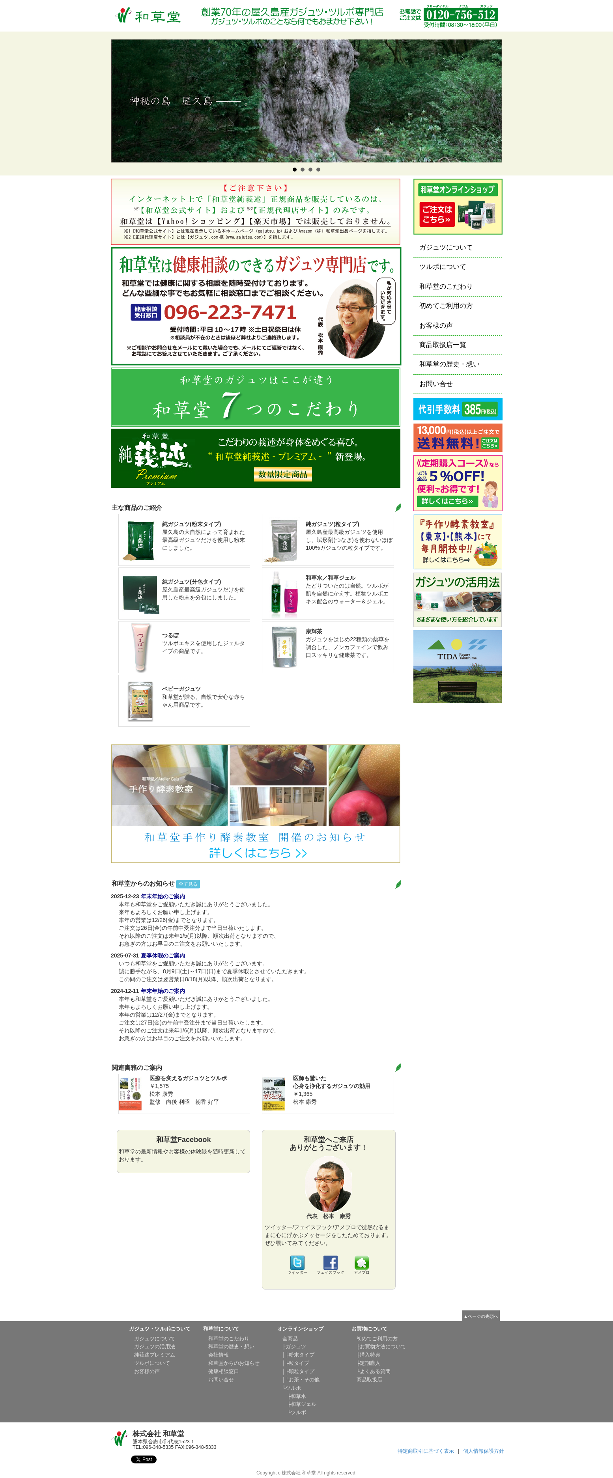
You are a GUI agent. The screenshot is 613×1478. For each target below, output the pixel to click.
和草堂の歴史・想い (449, 364)
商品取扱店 (369, 1380)
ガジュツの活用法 (154, 1346)
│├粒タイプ (296, 1363)
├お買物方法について (381, 1346)
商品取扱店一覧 (442, 345)
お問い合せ (436, 384)
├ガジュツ (294, 1346)
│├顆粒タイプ (298, 1371)
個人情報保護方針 (483, 1451)
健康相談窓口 (223, 1371)
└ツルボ (291, 1388)
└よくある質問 (374, 1371)
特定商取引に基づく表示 (426, 1451)
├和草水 (294, 1396)
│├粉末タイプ (298, 1355)
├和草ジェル (299, 1404)
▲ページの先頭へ (480, 1316)
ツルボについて (442, 267)
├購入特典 (369, 1355)
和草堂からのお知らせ (234, 1363)
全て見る (188, 884)
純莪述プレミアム (154, 1355)
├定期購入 (369, 1363)
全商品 (290, 1339)
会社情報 (218, 1355)
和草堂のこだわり (446, 286)
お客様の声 (436, 325)
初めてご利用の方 (446, 306)
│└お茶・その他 (301, 1380)
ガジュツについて (446, 247)
